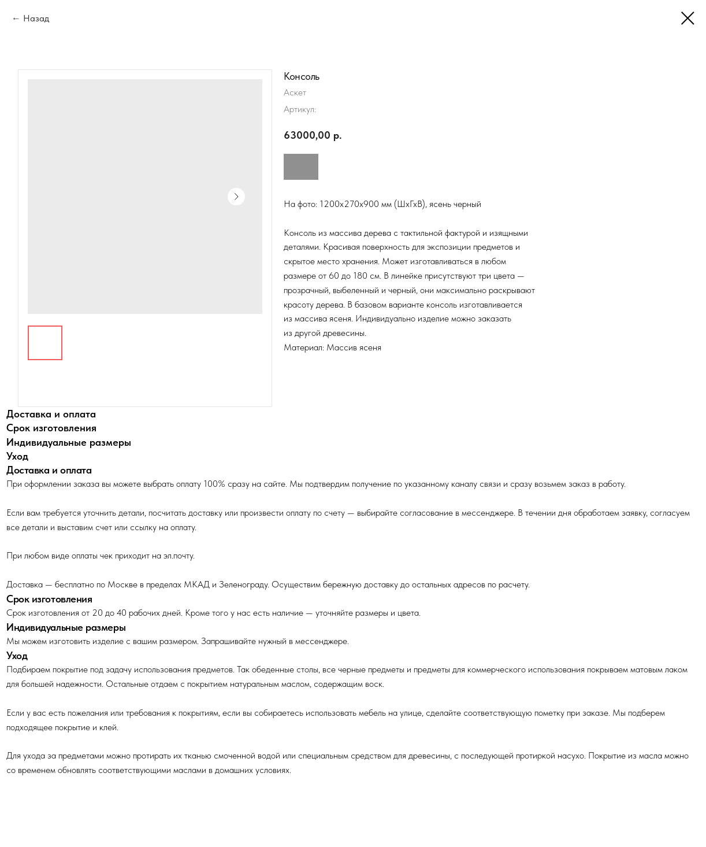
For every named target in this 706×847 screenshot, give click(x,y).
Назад (36, 18)
